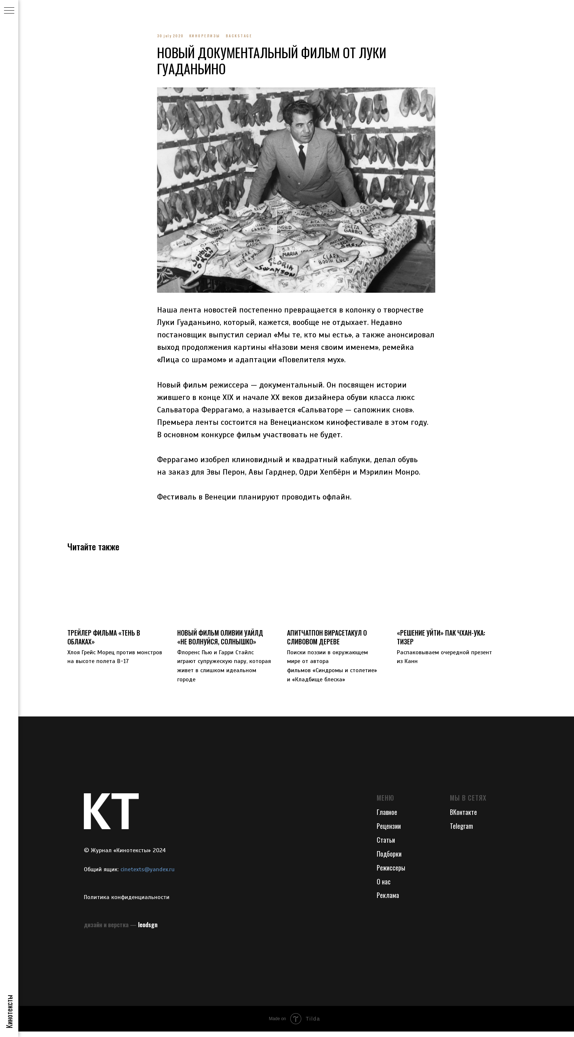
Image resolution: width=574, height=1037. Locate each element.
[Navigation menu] (9, 11)
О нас (384, 886)
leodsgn (147, 929)
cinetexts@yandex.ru (147, 874)
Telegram (461, 831)
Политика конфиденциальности (126, 902)
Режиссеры (391, 872)
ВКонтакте (463, 817)
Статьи (386, 845)
